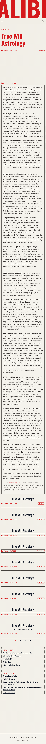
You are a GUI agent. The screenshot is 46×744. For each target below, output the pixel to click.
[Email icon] (15, 83)
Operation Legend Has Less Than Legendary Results (17, 653)
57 (25, 640)
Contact (21, 738)
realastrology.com (14, 483)
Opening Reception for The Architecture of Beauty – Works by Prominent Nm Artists (20, 683)
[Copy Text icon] (12, 83)
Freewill (5, 29)
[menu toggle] (2, 21)
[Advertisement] (23, 67)
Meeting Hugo (7, 662)
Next (29, 640)
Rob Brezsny (4, 51)
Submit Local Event (31, 738)
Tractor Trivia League (9, 679)
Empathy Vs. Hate (8, 659)
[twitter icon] (9, 83)
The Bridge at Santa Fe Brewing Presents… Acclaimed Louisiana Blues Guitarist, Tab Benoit (22, 688)
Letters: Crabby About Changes (11, 665)
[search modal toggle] (43, 21)
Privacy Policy (13, 738)
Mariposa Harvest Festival (10, 676)
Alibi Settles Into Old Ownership (12, 656)
